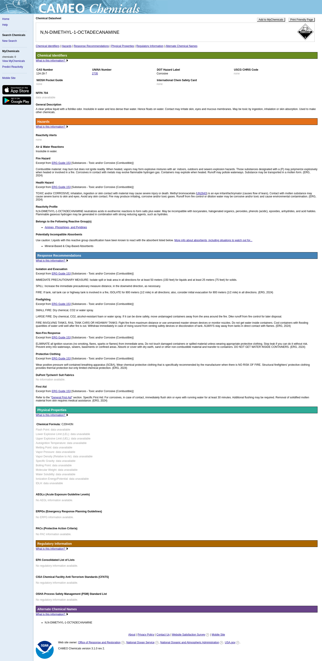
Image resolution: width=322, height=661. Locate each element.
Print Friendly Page (301, 19)
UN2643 (201, 193)
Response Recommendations (91, 46)
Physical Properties (122, 46)
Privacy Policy (146, 634)
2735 (95, 73)
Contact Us (162, 634)
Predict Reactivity (12, 66)
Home (5, 19)
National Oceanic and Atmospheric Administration (189, 642)
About (131, 634)
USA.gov (230, 642)
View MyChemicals (13, 61)
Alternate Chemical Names (181, 46)
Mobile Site (8, 78)
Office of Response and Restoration (99, 642)
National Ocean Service (140, 642)
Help (5, 24)
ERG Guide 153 (61, 163)
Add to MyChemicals (271, 19)
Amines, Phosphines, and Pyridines (66, 227)
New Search (9, 40)
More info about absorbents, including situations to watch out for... (213, 240)
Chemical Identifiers (47, 46)
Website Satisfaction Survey (188, 634)
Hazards (66, 46)
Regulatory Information (149, 46)
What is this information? (51, 60)
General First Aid (61, 397)
